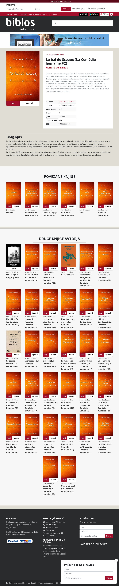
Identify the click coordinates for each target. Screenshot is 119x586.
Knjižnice (10, 14)
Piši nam (54, 14)
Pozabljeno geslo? (78, 9)
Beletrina (34, 583)
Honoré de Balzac (57, 67)
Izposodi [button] (29, 103)
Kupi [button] (13, 103)
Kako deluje (46, 14)
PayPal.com (11, 534)
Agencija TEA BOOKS (66, 102)
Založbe (17, 14)
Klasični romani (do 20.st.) (55, 55)
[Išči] (82, 23)
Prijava (108, 536)
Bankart (21, 534)
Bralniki (24, 14)
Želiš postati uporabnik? (96, 9)
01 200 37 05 (51, 524)
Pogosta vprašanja (34, 14)
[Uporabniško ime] (18, 9)
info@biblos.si (52, 527)
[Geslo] (46, 9)
